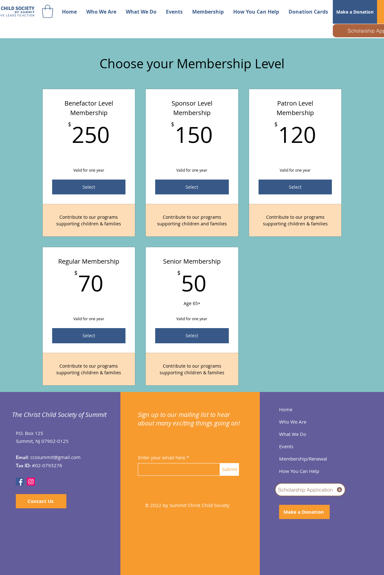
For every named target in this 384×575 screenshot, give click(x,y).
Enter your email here (161, 457)
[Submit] (229, 469)
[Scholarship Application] (310, 489)
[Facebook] (20, 482)
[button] (47, 11)
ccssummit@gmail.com (55, 457)
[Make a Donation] (355, 12)
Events (286, 446)
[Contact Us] (41, 501)
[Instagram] (31, 482)
